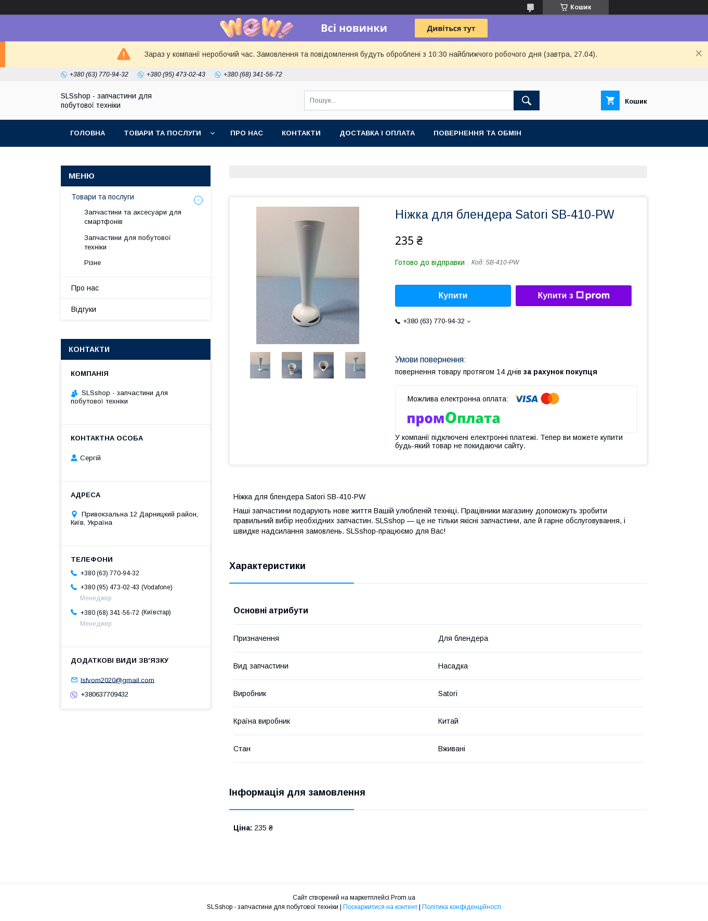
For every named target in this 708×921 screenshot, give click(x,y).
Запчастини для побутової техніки (127, 242)
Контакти (301, 133)
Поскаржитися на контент (380, 907)
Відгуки (83, 309)
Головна (87, 133)
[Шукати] (527, 100)
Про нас (246, 133)
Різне (92, 263)
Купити (453, 295)
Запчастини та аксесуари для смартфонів (132, 216)
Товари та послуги (162, 133)
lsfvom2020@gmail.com (117, 680)
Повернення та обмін (477, 133)
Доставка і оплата (377, 133)
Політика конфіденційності (461, 907)
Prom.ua (403, 897)
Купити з (573, 295)
